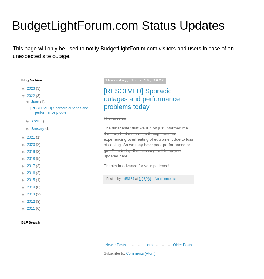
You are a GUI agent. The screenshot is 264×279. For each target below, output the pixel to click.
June (35, 102)
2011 (31, 208)
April (35, 121)
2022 (31, 96)
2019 (31, 152)
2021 (31, 137)
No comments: (166, 179)
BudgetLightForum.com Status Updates (118, 25)
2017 (31, 166)
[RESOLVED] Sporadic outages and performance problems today (142, 99)
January (38, 128)
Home (149, 245)
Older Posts (182, 245)
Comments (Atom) (140, 253)
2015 (31, 180)
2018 (31, 159)
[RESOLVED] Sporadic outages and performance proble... (59, 110)
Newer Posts (115, 245)
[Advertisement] (148, 216)
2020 (31, 145)
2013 (31, 194)
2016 (31, 173)
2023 (31, 88)
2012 (31, 201)
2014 (31, 187)
